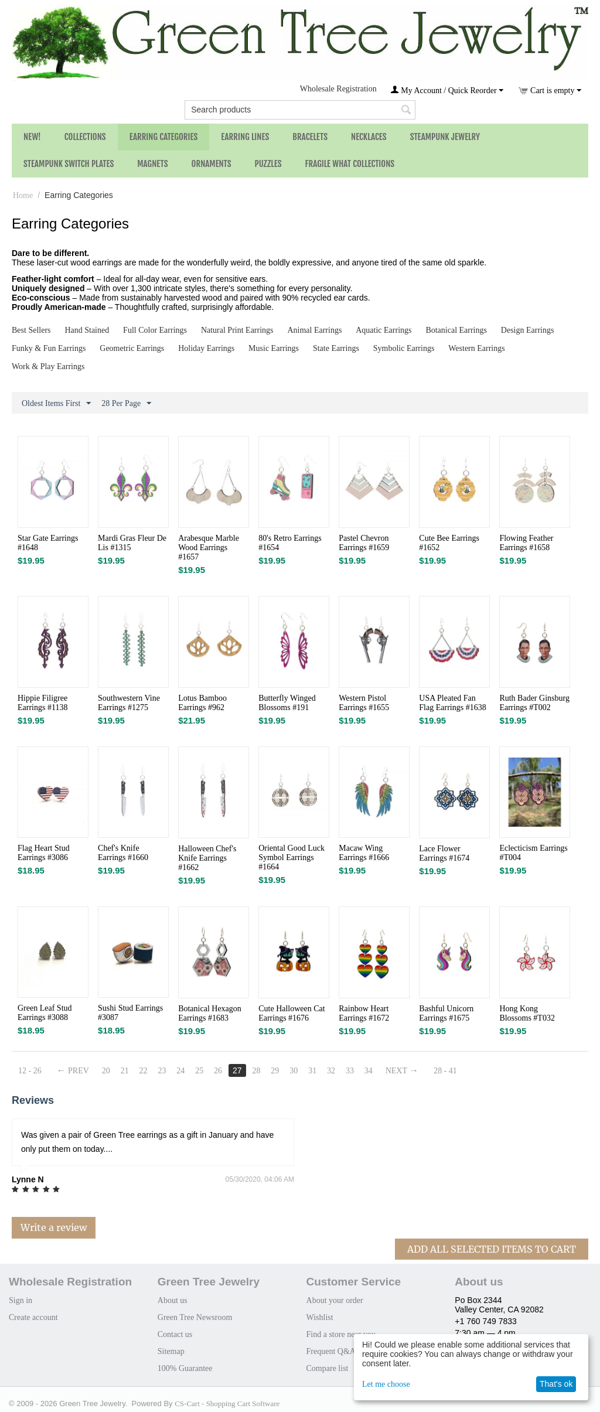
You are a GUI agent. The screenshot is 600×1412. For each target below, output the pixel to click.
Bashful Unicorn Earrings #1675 (446, 1013)
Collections (85, 136)
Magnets (152, 163)
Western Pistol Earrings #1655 (364, 703)
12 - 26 (30, 1070)
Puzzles (268, 163)
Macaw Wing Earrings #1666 (364, 853)
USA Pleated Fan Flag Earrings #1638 (452, 703)
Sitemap (171, 1351)
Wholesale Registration (338, 88)
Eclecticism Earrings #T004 (533, 853)
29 (275, 1070)
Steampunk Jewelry (445, 136)
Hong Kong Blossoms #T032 (527, 1013)
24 (180, 1070)
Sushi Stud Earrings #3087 (130, 1013)
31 (312, 1070)
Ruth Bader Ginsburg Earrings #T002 (534, 703)
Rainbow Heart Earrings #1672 (364, 1013)
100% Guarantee (185, 1368)
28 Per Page (126, 404)
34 (368, 1070)
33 (350, 1070)
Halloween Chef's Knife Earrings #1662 (207, 858)
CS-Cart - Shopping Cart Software (227, 1403)
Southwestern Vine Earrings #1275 (129, 703)
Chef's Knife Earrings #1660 (123, 853)
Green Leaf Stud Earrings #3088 (45, 1013)
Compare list (327, 1368)
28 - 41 (445, 1070)
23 (162, 1070)
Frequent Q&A (331, 1351)
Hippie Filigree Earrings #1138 (42, 703)
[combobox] (300, 110)
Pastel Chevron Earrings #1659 (364, 543)
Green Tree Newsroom (195, 1317)
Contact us (175, 1334)
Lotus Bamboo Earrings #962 (202, 703)
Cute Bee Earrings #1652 (449, 543)
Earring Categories (163, 136)
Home (23, 195)
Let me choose (386, 1384)
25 (199, 1070)
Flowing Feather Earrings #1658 (526, 543)
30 (293, 1070)
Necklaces (369, 136)
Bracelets (310, 136)
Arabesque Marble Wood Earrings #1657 (208, 547)
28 (256, 1070)
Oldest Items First (56, 404)
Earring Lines (245, 136)
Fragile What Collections (350, 163)
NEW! (32, 136)
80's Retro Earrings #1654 (290, 543)
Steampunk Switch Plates (68, 163)
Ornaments (211, 163)
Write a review (54, 1227)
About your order (334, 1300)
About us (173, 1300)
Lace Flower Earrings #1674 (444, 853)
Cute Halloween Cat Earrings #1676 (291, 1013)
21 (125, 1070)
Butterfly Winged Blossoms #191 (287, 703)
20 (106, 1070)
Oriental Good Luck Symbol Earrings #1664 (291, 857)
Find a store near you (341, 1334)
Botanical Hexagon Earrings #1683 (209, 1013)
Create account (33, 1317)
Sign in (20, 1300)
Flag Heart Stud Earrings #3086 (44, 853)
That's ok (556, 1384)
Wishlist (319, 1317)
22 (143, 1070)
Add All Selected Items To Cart (491, 1249)
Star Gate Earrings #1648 (48, 543)
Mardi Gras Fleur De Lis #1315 (132, 543)
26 (218, 1070)
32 (331, 1070)
